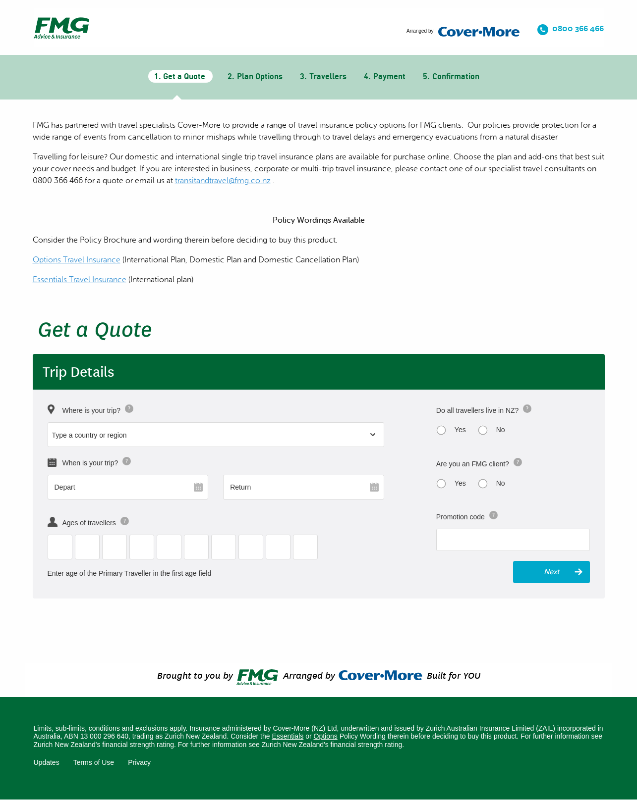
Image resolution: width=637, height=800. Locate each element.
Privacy (139, 762)
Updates (46, 762)
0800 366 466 (578, 28)
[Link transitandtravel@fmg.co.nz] (223, 180)
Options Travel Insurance (76, 259)
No (500, 430)
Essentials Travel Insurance (79, 279)
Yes (460, 430)
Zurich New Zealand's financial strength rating (332, 745)
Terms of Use (93, 762)
